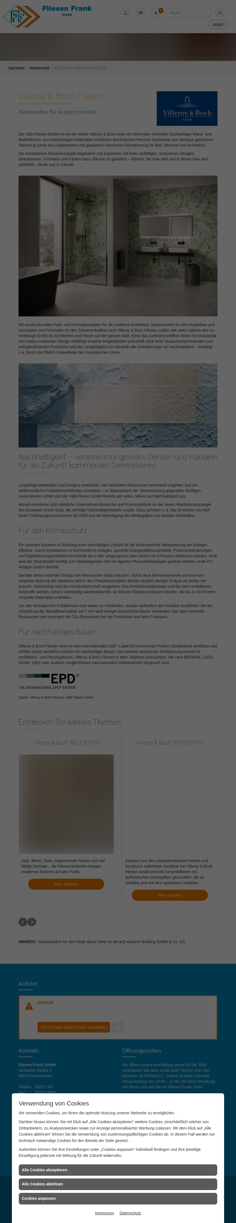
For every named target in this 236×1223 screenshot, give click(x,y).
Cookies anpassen (39, 1198)
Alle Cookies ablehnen (42, 1184)
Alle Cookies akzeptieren (44, 1170)
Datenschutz (130, 1213)
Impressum (104, 1213)
